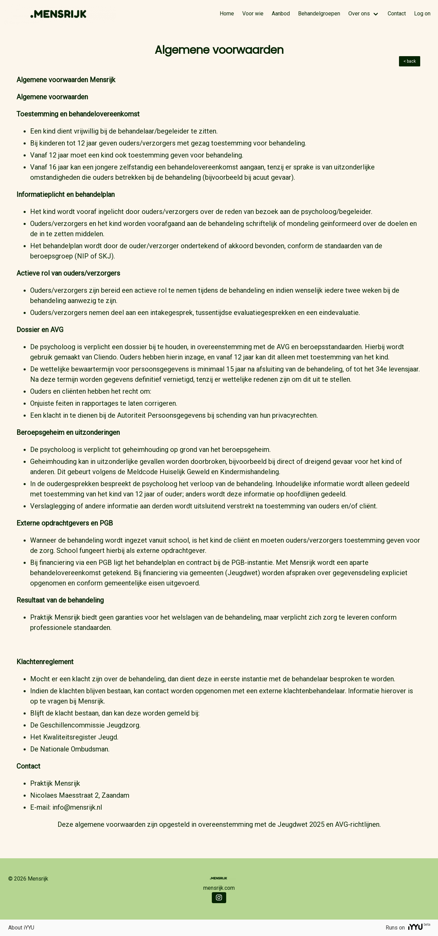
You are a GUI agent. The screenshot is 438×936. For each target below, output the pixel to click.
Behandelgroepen (319, 13)
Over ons (359, 13)
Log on (422, 13)
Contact (397, 13)
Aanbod (281, 13)
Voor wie (252, 13)
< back (409, 61)
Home (227, 13)
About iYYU (21, 927)
